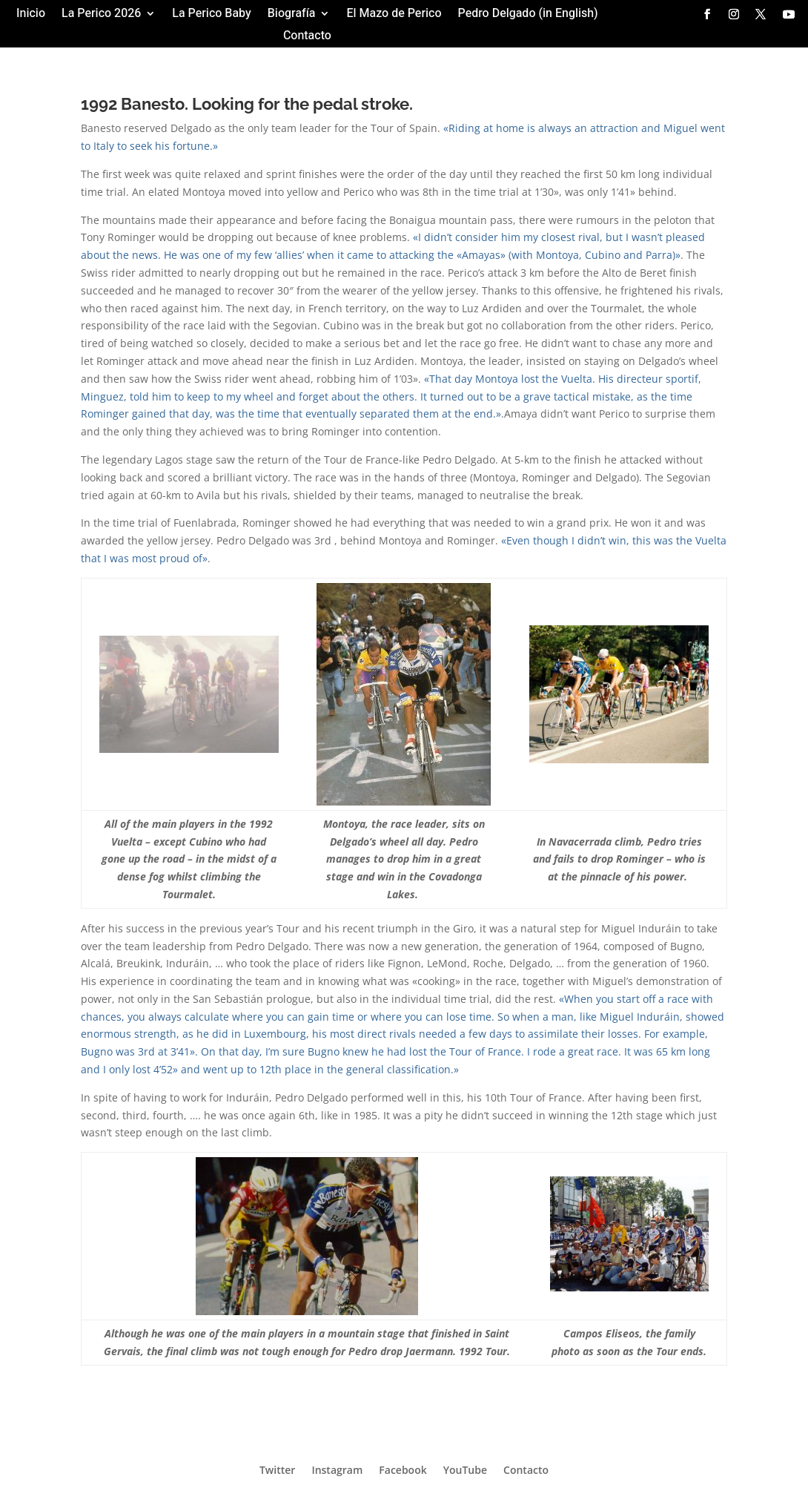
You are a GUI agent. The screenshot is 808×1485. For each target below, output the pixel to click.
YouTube (465, 1469)
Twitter (277, 1469)
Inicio (30, 15)
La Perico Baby (211, 15)
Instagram (336, 1469)
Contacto (307, 37)
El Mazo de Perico (393, 15)
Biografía (292, 15)
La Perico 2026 (101, 15)
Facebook (402, 1469)
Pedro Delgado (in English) (528, 15)
